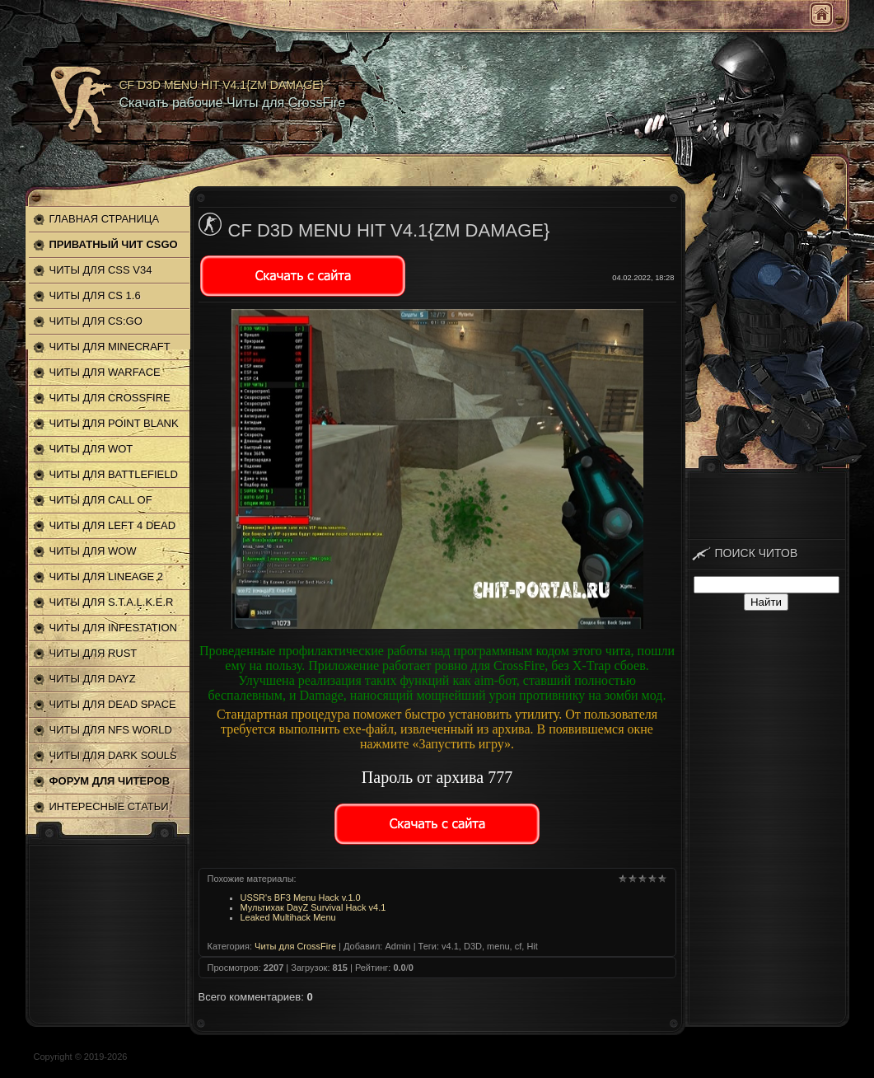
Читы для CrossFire (295, 946)
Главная (821, 14)
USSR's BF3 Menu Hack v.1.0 (301, 897)
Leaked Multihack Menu (288, 917)
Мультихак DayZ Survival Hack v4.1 (313, 907)
